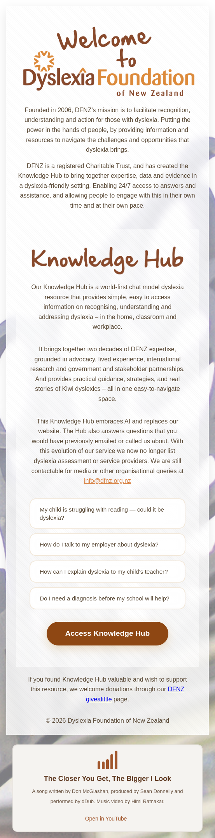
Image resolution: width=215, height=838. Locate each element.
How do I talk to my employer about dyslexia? (99, 544)
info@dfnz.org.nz (107, 480)
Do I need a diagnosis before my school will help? (104, 598)
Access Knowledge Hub (107, 633)
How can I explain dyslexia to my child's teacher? (104, 571)
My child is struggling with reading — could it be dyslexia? (102, 513)
